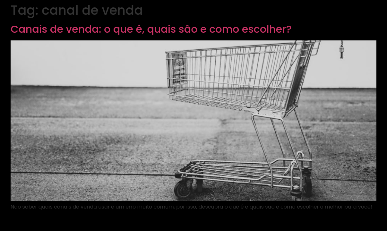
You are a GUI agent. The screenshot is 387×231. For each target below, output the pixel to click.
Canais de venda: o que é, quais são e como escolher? (151, 29)
